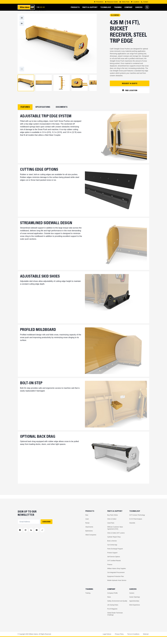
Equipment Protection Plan (115, 576)
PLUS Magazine (112, 609)
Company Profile (112, 593)
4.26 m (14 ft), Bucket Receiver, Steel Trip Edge (40, 14)
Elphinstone (89, 531)
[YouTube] (36, 530)
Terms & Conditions (133, 634)
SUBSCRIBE (46, 522)
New (86, 515)
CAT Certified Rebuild (114, 560)
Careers (131, 593)
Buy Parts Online (112, 515)
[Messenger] (42, 530)
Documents (61, 110)
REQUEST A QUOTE (129, 87)
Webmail (145, 634)
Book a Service (112, 541)
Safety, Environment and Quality (117, 601)
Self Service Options (113, 556)
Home (19, 14)
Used (87, 519)
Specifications (42, 110)
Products (27, 14)
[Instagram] (25, 530)
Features (25, 110)
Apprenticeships (134, 601)
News (109, 597)
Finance (109, 564)
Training (87, 593)
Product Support (112, 553)
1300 (41, 7)
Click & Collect (111, 519)
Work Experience (134, 605)
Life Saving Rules (112, 605)
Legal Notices (107, 634)
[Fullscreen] (21, 21)
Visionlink (132, 523)
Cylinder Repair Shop (113, 537)
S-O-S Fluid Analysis (135, 519)
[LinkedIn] (31, 530)
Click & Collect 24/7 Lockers (116, 533)
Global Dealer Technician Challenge (115, 614)
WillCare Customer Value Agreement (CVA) (115, 528)
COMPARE (115, 19)
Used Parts (110, 523)
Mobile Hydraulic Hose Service (116, 580)
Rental (87, 523)
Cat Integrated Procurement (115, 572)
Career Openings (134, 597)
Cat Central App (112, 545)
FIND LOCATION (129, 94)
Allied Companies (90, 535)
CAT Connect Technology (137, 515)
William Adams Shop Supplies (116, 568)
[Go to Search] (147, 7)
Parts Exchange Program (115, 549)
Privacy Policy (119, 634)
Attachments (89, 527)
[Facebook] (20, 530)
